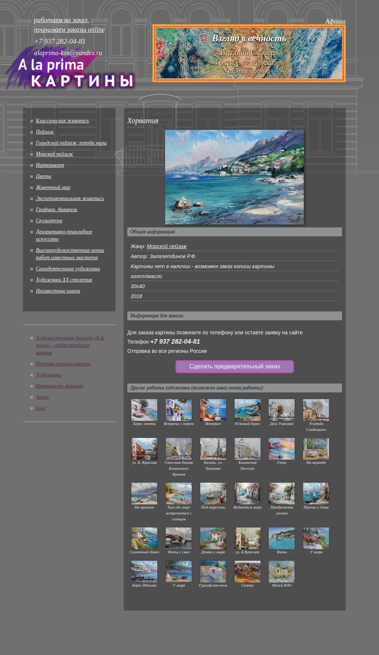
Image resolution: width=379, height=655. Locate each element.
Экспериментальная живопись (70, 198)
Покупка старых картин (63, 364)
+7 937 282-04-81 (175, 341)
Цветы (43, 176)
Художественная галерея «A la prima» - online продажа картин (70, 345)
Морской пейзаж (54, 154)
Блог (41, 408)
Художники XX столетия (64, 280)
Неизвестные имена (58, 291)
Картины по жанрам (59, 386)
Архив (42, 397)
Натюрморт (50, 165)
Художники (48, 375)
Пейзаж (45, 132)
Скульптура (49, 220)
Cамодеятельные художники (68, 268)
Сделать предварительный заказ (235, 366)
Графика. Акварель (56, 209)
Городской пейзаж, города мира (71, 143)
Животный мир (53, 187)
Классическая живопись (62, 121)
